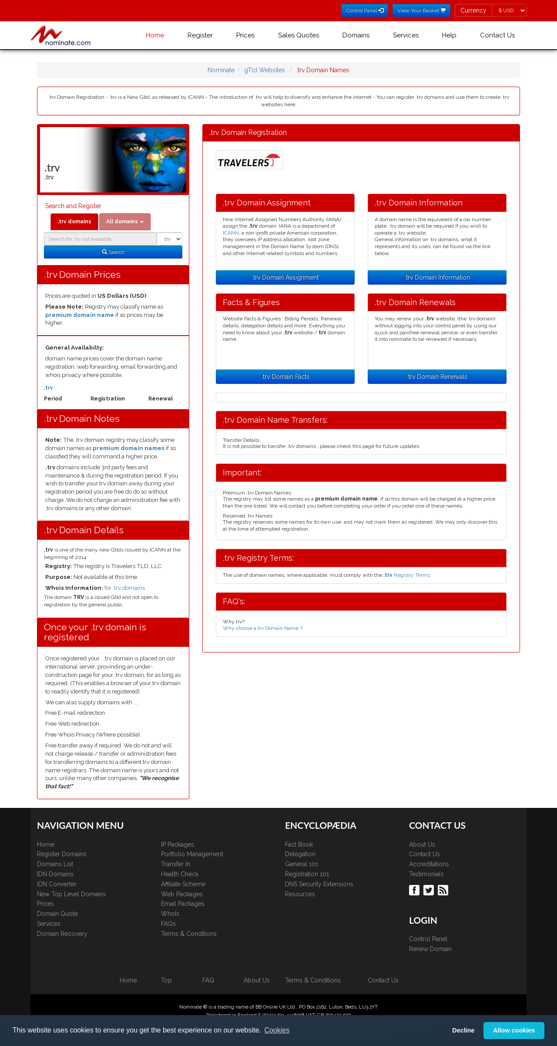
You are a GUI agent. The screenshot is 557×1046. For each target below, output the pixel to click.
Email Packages (183, 903)
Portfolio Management (192, 854)
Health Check (179, 874)
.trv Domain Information (437, 277)
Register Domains (62, 854)
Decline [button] (463, 1030)
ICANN (231, 233)
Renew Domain (430, 948)
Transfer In (175, 864)
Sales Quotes (298, 35)
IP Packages (177, 844)
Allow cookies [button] (514, 1030)
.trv (48, 388)
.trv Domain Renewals (437, 376)
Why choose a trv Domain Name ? (262, 628)
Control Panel (428, 938)
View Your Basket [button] (421, 10)
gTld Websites (264, 70)
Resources (300, 894)
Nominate (221, 70)
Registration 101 (307, 874)
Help (449, 35)
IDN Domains (55, 874)
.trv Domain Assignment (285, 277)
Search (113, 252)
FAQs (168, 923)
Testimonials (426, 874)
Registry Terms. (407, 575)
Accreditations (429, 864)
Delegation (300, 854)
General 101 (301, 864)
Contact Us (497, 35)
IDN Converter (57, 884)
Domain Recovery (62, 933)
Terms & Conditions (189, 933)
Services (406, 35)
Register (200, 35)
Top (166, 980)
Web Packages (182, 894)
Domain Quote (57, 913)
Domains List (55, 864)
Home (155, 35)
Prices (245, 35)
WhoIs (170, 913)
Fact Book (299, 844)
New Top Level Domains (71, 894)
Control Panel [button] (364, 10)
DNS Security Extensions (319, 884)
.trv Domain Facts (285, 376)
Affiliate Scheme (183, 884)
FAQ (208, 980)
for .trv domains (124, 588)
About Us (422, 844)
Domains (355, 35)
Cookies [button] (276, 1030)
